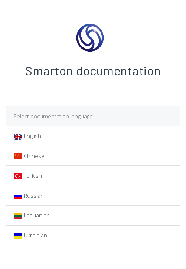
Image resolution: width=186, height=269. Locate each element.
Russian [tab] (28, 195)
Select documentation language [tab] (53, 116)
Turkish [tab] (27, 176)
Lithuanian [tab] (31, 215)
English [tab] (27, 136)
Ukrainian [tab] (30, 235)
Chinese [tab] (29, 156)
